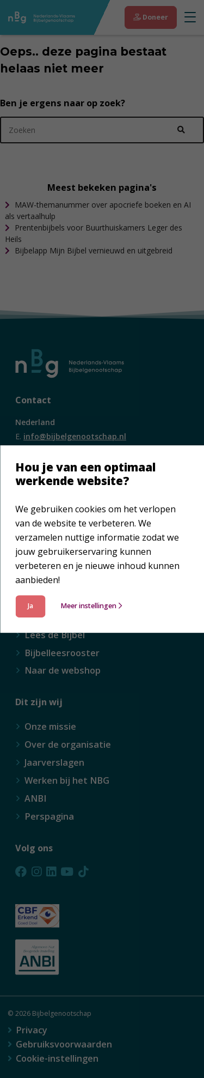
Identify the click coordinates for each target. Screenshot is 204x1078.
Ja (30, 605)
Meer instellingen (91, 605)
